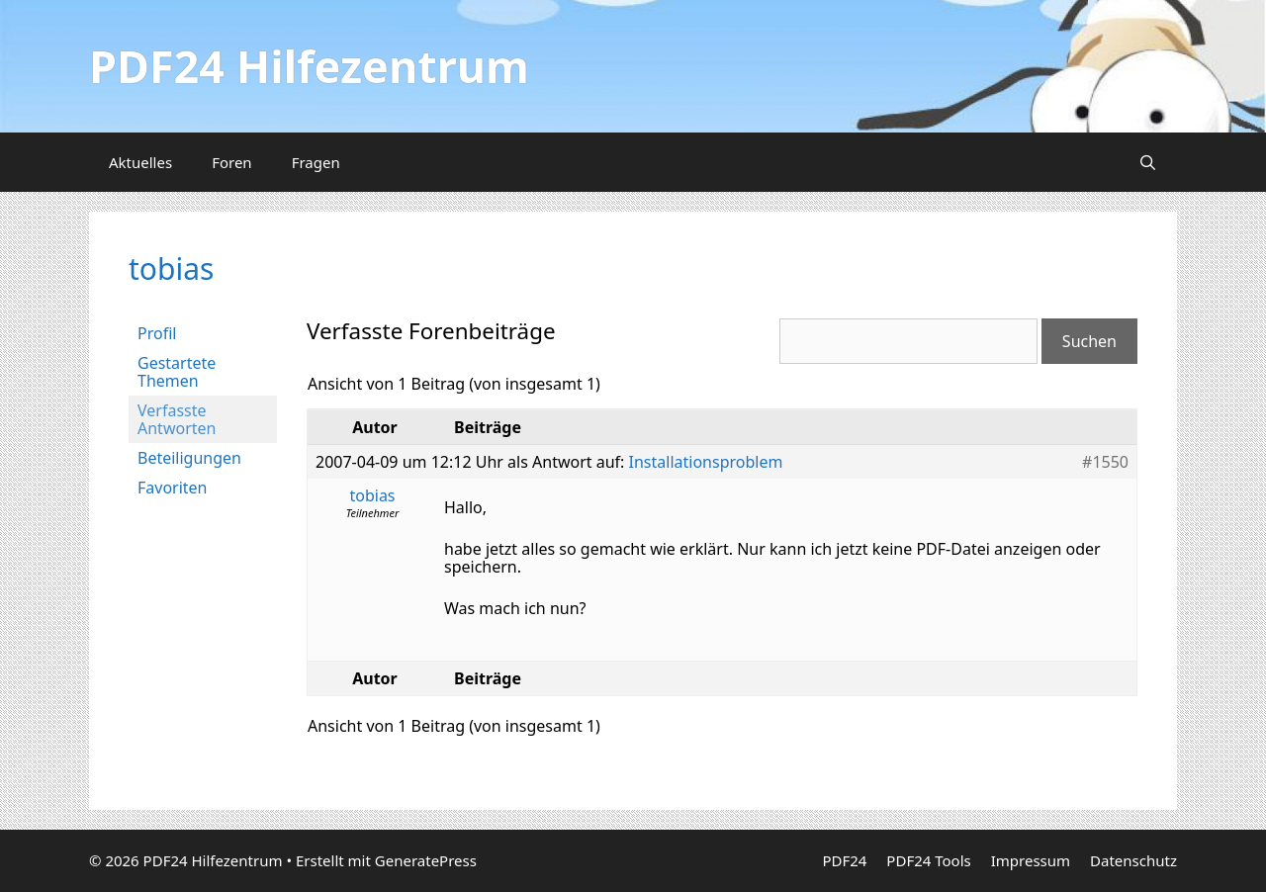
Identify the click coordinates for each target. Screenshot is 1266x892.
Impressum (1030, 860)
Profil (156, 333)
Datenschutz (1133, 860)
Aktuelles (140, 162)
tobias (171, 268)
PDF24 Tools (928, 860)
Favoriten (172, 487)
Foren (232, 162)
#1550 (1105, 462)
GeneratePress (426, 860)
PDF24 (844, 860)
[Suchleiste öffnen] (1148, 162)
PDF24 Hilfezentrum (309, 66)
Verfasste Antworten (176, 419)
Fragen (316, 162)
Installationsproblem (706, 462)
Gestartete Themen (176, 372)
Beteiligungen (189, 458)
